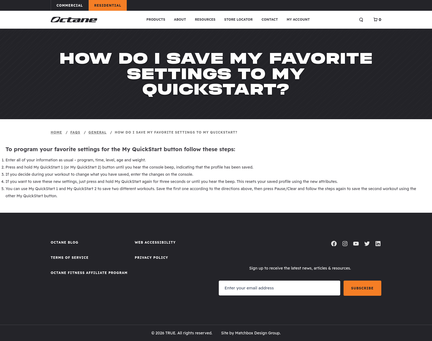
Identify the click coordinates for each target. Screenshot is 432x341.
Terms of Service (70, 257)
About (180, 19)
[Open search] (361, 19)
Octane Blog (65, 242)
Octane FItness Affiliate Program (89, 273)
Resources (205, 19)
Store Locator (238, 19)
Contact (269, 19)
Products (155, 19)
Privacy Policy (151, 257)
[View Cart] (377, 19)
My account (298, 19)
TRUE (170, 333)
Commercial (72, 5)
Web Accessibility (155, 242)
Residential (110, 5)
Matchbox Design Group (257, 333)
